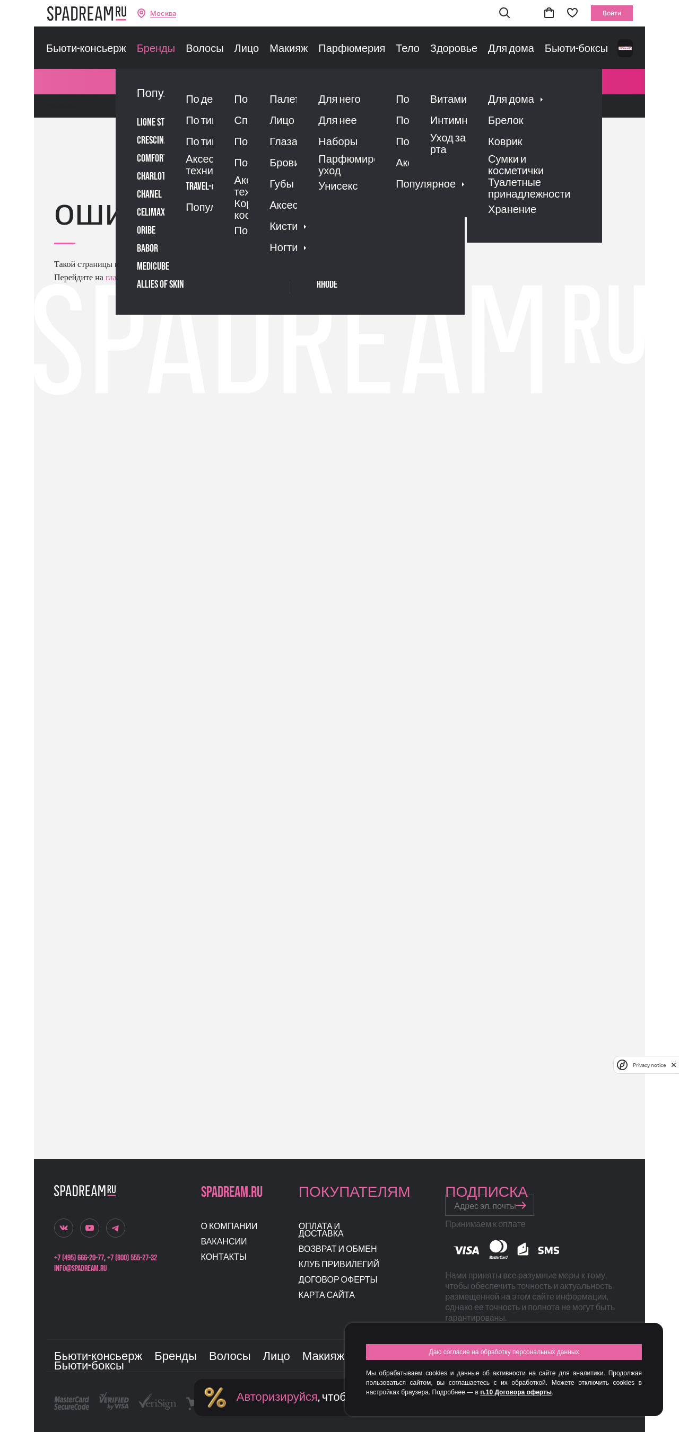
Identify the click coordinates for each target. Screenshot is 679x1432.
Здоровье (453, 48)
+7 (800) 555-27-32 (132, 1258)
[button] (504, 13)
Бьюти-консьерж (86, 48)
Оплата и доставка (321, 1230)
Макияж (288, 48)
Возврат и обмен (338, 1249)
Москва (163, 13)
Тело (408, 48)
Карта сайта (327, 1296)
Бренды (156, 48)
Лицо (246, 48)
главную (119, 277)
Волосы (204, 48)
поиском (226, 277)
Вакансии (224, 1242)
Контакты (224, 1257)
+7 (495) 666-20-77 (79, 1258)
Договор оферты (338, 1280)
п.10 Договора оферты (516, 1392)
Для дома (511, 48)
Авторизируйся (277, 1397)
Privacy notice (649, 1065)
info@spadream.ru (80, 1269)
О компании (229, 1227)
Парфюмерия (351, 48)
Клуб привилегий (339, 1265)
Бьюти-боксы (576, 48)
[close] (674, 1065)
